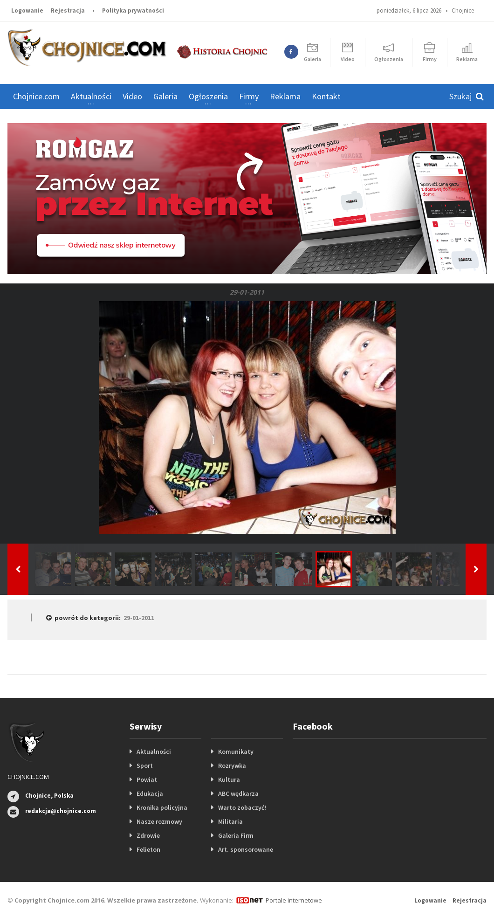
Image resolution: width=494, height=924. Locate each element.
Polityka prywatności (133, 10)
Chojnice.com (36, 96)
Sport (145, 765)
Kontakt (326, 96)
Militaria (230, 821)
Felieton (148, 849)
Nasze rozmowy (159, 821)
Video (132, 96)
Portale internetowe (294, 900)
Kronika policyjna (162, 807)
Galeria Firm (236, 835)
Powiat (147, 779)
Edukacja (150, 793)
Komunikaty (236, 751)
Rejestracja (68, 10)
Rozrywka (232, 765)
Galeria (165, 96)
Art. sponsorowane (245, 849)
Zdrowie (148, 835)
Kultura (229, 779)
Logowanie (27, 10)
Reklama (285, 96)
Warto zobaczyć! (242, 807)
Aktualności (154, 751)
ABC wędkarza (238, 793)
